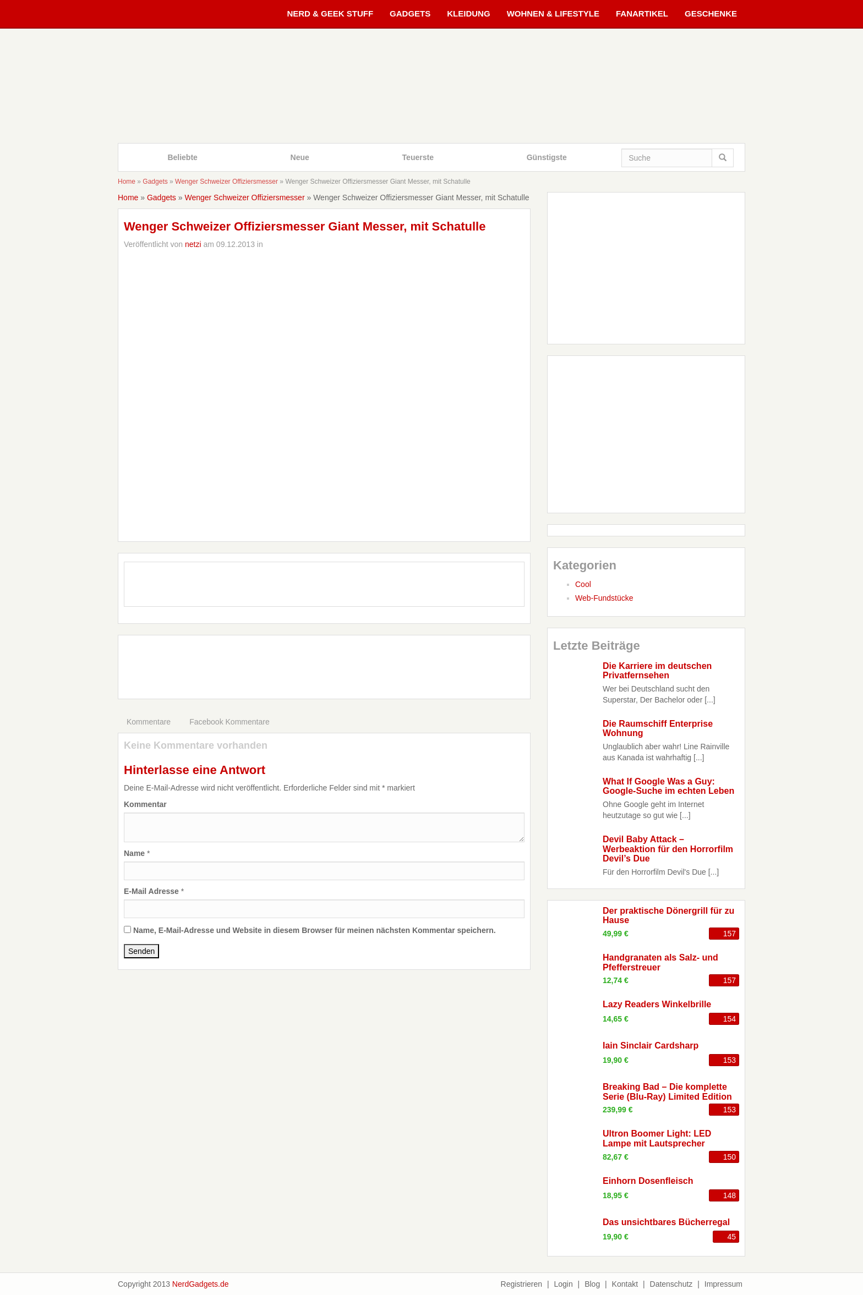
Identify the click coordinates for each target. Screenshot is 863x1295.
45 (731, 1236)
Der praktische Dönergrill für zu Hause (668, 915)
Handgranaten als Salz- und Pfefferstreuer (660, 962)
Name (134, 853)
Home (126, 181)
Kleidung (468, 13)
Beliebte (182, 157)
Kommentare (149, 721)
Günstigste (547, 157)
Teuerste (418, 157)
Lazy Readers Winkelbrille (657, 1004)
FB (277, 587)
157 (729, 933)
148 (729, 1195)
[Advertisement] (324, 665)
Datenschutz (671, 1284)
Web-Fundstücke (604, 598)
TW (311, 587)
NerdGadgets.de (200, 1284)
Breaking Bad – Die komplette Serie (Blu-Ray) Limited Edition (667, 1091)
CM (447, 587)
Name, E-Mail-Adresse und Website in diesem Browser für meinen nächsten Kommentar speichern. (314, 930)
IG (379, 587)
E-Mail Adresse (151, 891)
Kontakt (625, 1284)
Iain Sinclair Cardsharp (650, 1045)
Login (563, 1284)
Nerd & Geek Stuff (330, 13)
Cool (583, 584)
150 (729, 1157)
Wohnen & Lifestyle (553, 13)
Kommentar (145, 804)
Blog (592, 1284)
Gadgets (410, 13)
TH (413, 587)
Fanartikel (642, 13)
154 (729, 1018)
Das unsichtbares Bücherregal (666, 1222)
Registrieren (521, 1284)
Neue (300, 157)
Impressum (723, 1284)
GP (345, 587)
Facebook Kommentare (229, 721)
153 (729, 1060)
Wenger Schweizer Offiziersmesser (226, 181)
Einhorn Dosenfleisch (648, 1181)
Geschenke (711, 13)
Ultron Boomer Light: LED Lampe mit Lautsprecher (657, 1138)
